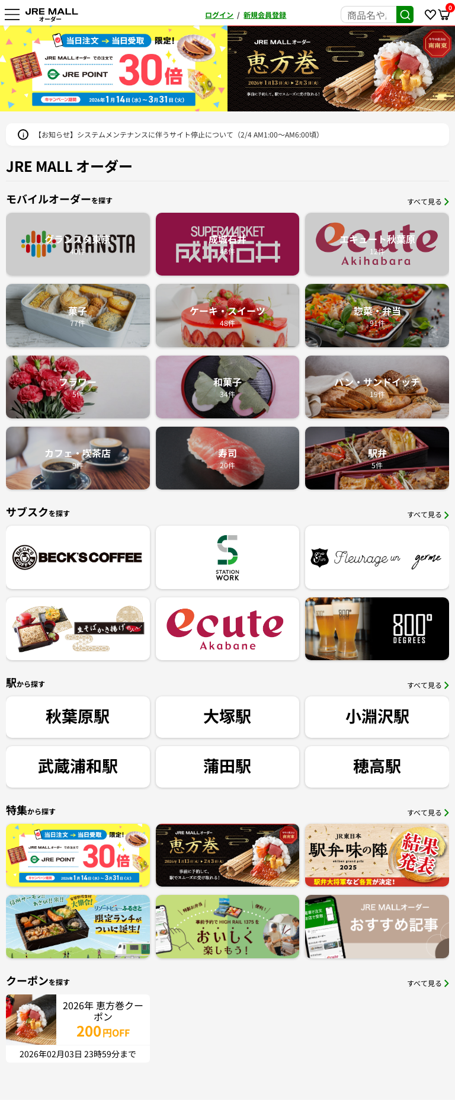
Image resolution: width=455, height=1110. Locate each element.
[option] (114, 68)
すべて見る (428, 201)
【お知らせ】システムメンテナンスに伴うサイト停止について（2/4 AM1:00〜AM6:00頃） (178, 134)
